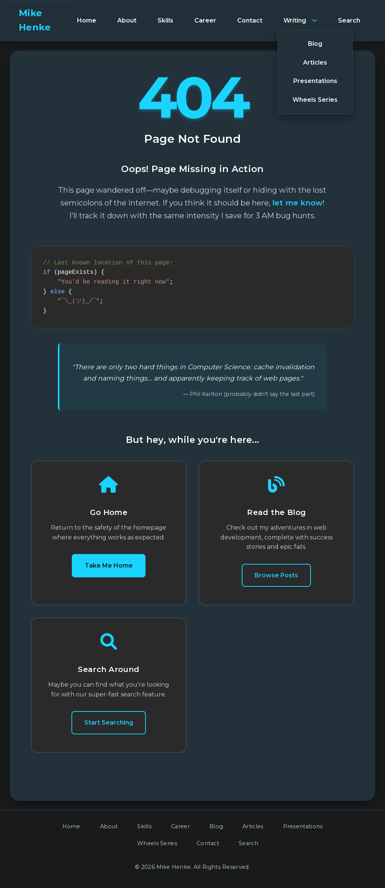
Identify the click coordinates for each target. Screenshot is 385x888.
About (109, 831)
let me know (297, 202)
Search (248, 847)
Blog (216, 831)
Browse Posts (276, 579)
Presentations (303, 831)
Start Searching (108, 727)
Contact (208, 847)
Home (71, 831)
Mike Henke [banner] (35, 20)
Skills (144, 831)
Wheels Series (157, 847)
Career (180, 831)
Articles (253, 831)
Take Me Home (109, 570)
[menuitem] (86, 20)
